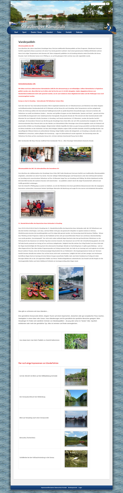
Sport (24, 32)
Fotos (59, 32)
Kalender (79, 32)
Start (16, 32)
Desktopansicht (72, 487)
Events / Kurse (36, 32)
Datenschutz (58, 487)
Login (80, 487)
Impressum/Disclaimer (47, 487)
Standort (49, 32)
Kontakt (69, 32)
